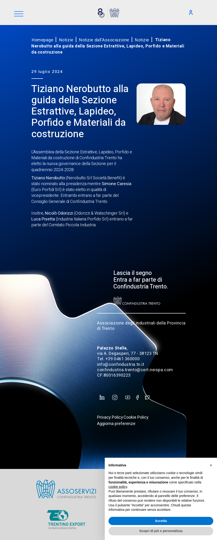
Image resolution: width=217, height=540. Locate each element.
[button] (211, 465)
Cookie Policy (135, 417)
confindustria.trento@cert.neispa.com (135, 370)
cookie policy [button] (117, 487)
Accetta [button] (161, 521)
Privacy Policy (110, 417)
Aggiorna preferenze (116, 424)
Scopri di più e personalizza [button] (160, 531)
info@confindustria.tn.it (120, 364)
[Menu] (18, 14)
